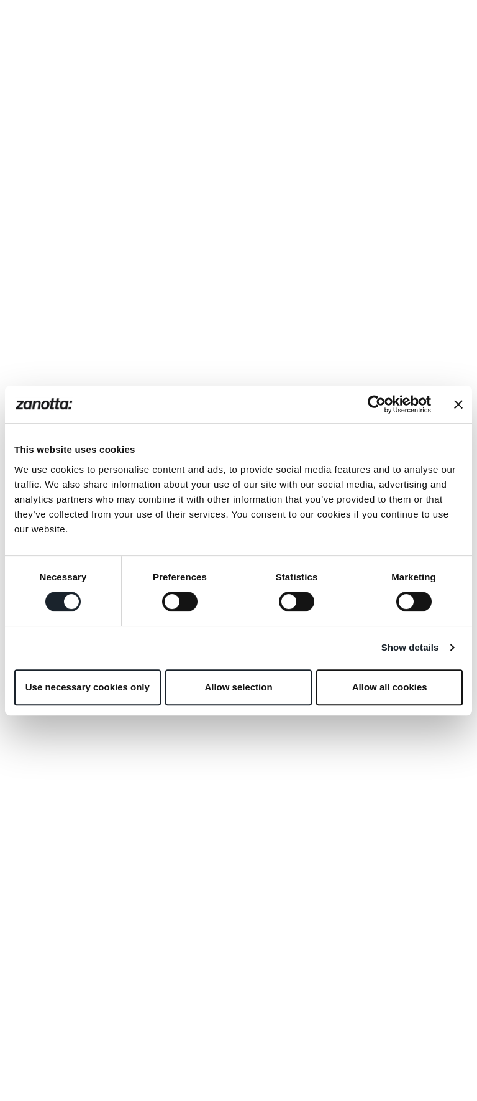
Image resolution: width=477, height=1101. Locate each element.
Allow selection (238, 687)
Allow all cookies (389, 687)
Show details (410, 647)
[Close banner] (458, 404)
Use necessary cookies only (87, 687)
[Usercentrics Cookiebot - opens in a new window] (376, 404)
